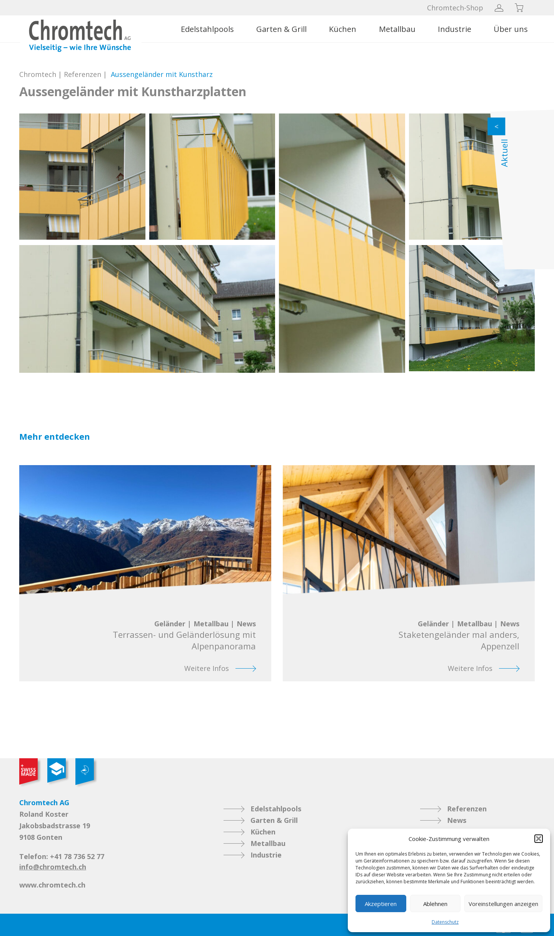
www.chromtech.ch (52, 884)
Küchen (342, 29)
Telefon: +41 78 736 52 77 (61, 856)
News (456, 820)
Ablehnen (435, 904)
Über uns (511, 29)
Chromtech (37, 74)
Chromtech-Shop (455, 7)
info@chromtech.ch (52, 866)
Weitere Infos (206, 668)
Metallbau (397, 29)
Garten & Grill (281, 29)
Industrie (454, 29)
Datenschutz (445, 922)
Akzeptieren (381, 904)
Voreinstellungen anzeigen (503, 904)
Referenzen (82, 74)
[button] (538, 839)
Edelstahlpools (207, 29)
